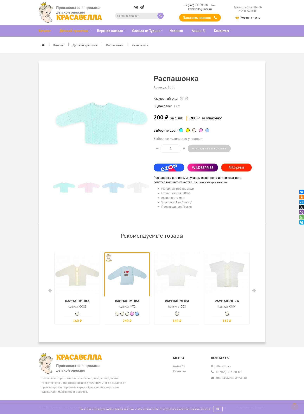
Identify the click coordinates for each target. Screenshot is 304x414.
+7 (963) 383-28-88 (196, 5)
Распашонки (114, 45)
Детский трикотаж (85, 45)
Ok (217, 409)
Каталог (58, 45)
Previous (49, 187)
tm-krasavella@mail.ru (202, 7)
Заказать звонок (200, 17)
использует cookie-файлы (107, 409)
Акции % (179, 365)
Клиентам (179, 370)
